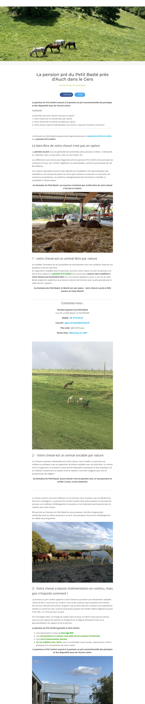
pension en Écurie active (100, 136)
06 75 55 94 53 (76, 318)
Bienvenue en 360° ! (78, 333)
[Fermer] (3, 3)
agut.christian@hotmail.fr (77, 323)
